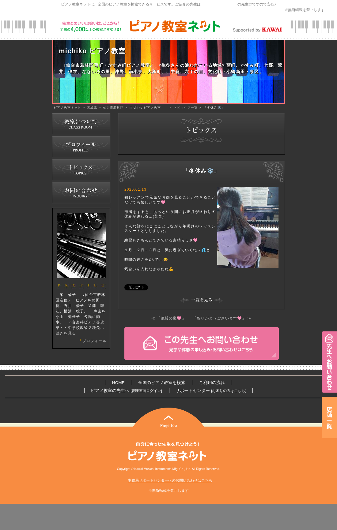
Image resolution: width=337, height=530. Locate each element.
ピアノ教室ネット (67, 107)
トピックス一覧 (186, 107)
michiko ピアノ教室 (149, 107)
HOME (118, 382)
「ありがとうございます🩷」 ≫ (222, 318)
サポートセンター (211, 390)
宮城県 (92, 107)
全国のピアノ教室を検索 (161, 382)
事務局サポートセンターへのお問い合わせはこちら (170, 480)
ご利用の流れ (212, 382)
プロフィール (92, 341)
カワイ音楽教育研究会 (219, 4)
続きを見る (66, 333)
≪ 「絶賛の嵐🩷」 (168, 318)
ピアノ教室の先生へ (126, 390)
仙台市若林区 (113, 107)
